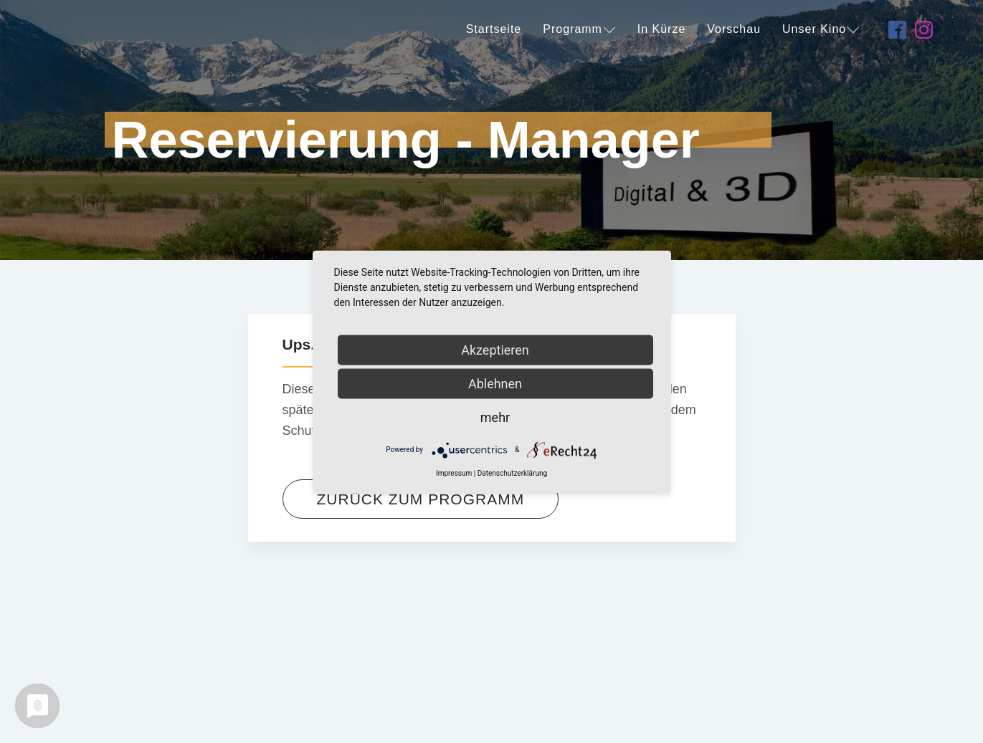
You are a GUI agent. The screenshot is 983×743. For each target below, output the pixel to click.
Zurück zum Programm (421, 499)
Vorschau (734, 29)
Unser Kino (821, 29)
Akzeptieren (495, 349)
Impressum (454, 472)
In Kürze (661, 29)
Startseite (494, 29)
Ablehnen (495, 382)
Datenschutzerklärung (512, 472)
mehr (495, 416)
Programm (579, 29)
